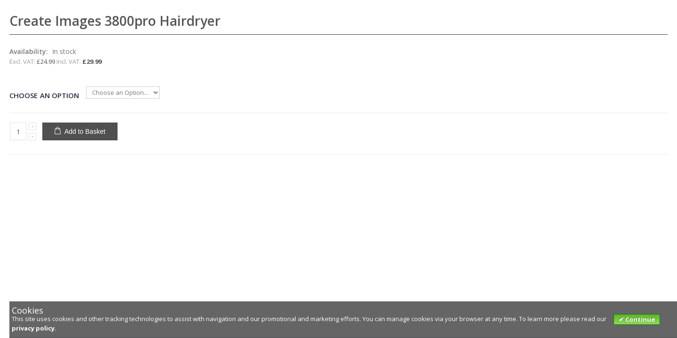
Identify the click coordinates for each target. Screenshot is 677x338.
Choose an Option (44, 95)
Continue (639, 319)
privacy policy (33, 328)
